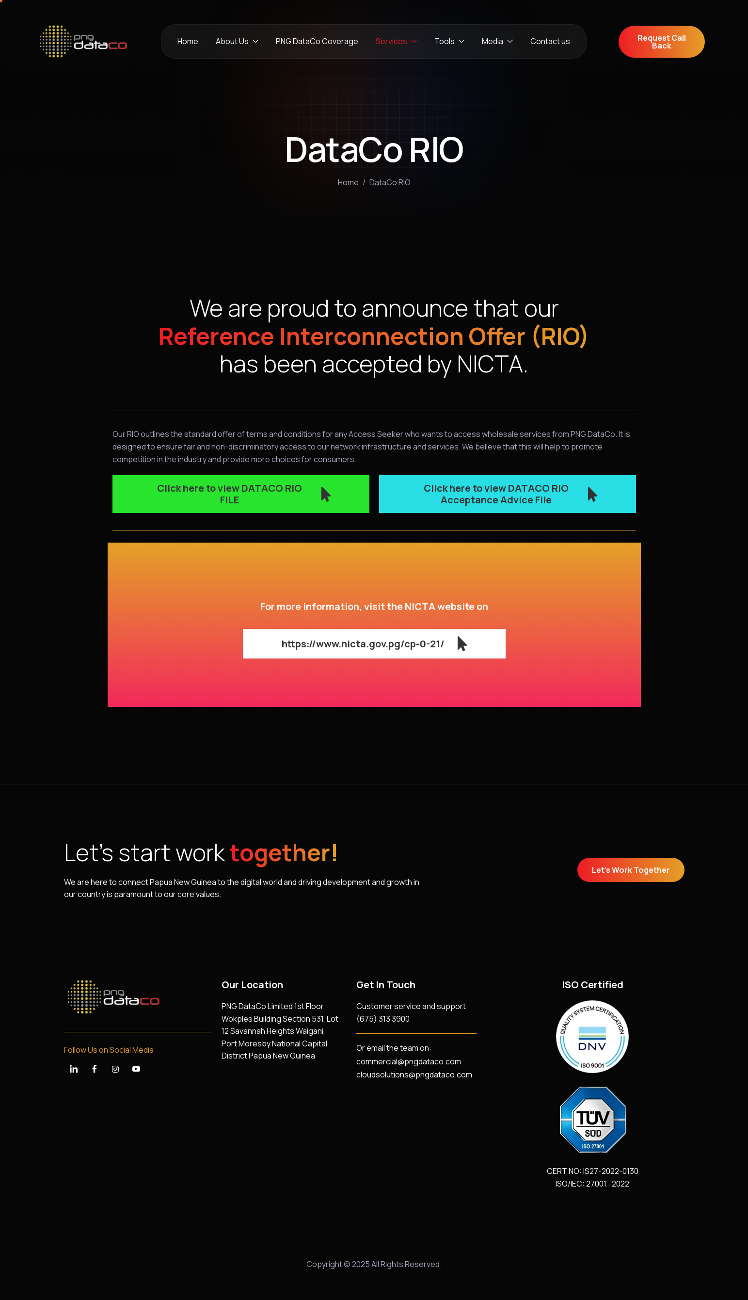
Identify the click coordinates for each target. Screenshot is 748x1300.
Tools (449, 41)
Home (187, 41)
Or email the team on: (393, 1048)
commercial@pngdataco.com (408, 1061)
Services (396, 41)
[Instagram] (115, 1069)
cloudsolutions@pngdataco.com (414, 1074)
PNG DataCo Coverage (317, 41)
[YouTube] (136, 1069)
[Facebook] (94, 1069)
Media (497, 41)
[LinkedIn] (73, 1069)
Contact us (550, 41)
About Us (237, 41)
